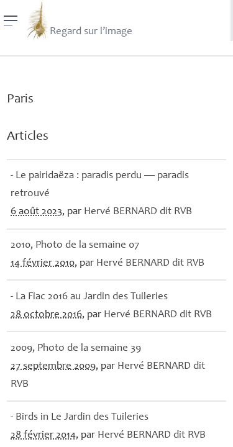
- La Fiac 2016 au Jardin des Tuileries (89, 297)
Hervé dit (138, 212)
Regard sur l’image (78, 20)
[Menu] (11, 20)
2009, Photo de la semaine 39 (76, 348)
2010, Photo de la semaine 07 (75, 245)
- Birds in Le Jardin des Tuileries (79, 417)
